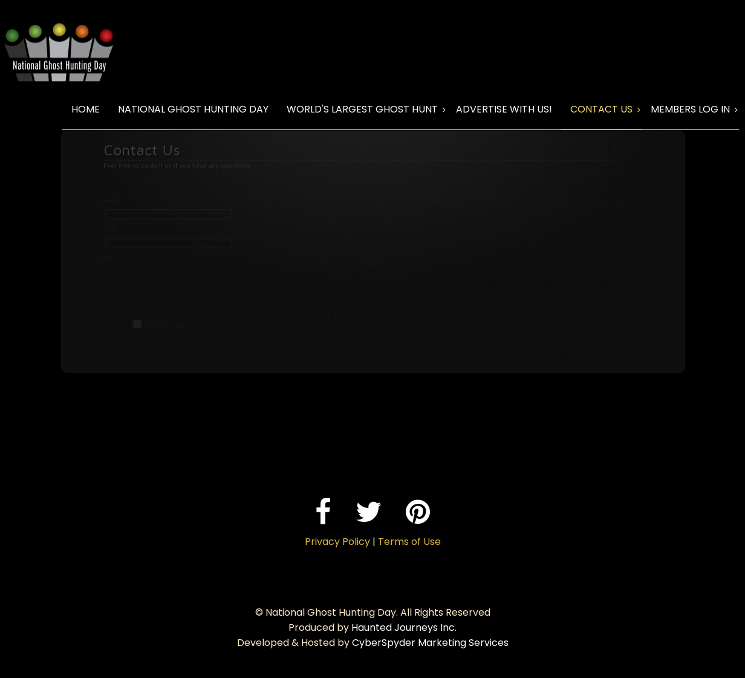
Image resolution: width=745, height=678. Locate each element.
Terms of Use (409, 542)
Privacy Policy (337, 542)
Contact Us (601, 109)
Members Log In (690, 109)
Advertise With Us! (504, 109)
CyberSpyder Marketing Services (430, 643)
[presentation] (175, 278)
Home (85, 109)
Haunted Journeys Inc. (404, 627)
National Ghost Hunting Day (193, 109)
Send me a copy (179, 322)
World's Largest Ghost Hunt (362, 109)
